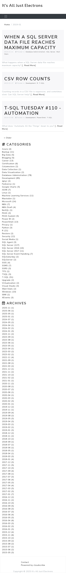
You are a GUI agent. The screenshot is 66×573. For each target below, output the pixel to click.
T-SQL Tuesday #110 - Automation (32, 110)
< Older (8, 137)
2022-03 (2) (8, 366)
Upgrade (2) (8, 280)
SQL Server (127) (10, 245)
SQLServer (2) (9, 259)
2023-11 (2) (8, 334)
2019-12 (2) (8, 407)
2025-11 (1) (8, 308)
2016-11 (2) (8, 500)
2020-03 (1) (8, 398)
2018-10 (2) (8, 439)
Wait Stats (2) (9, 289)
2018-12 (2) (8, 433)
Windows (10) (9, 291)
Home (7, 24)
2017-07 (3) (8, 476)
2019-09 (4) (8, 412)
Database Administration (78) (17, 175)
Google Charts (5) (11, 187)
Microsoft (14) (9, 201)
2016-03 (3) (8, 523)
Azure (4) (6, 149)
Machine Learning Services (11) (18, 195)
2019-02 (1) (8, 427)
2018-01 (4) (8, 459)
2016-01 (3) (8, 529)
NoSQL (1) (7, 210)
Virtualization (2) (10, 283)
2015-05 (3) (8, 552)
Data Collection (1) (11, 169)
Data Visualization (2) (13, 172)
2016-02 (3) (8, 526)
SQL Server (50, 52)
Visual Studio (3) (10, 286)
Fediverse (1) (8, 184)
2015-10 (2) (8, 538)
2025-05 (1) (8, 313)
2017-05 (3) (8, 482)
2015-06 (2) (8, 549)
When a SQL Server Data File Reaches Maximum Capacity (31, 42)
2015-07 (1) (8, 546)
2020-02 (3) (8, 401)
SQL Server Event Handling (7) (17, 254)
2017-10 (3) (8, 468)
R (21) (5, 230)
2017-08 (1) (8, 474)
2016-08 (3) (8, 509)
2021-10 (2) (8, 375)
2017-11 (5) (8, 465)
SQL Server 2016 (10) (13, 248)
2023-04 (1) (8, 348)
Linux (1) (6, 192)
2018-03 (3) (8, 456)
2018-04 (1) (8, 453)
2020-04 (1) (8, 395)
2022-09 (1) (8, 360)
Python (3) (7, 227)
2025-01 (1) (8, 316)
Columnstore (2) (10, 166)
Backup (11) (8, 152)
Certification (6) (10, 163)
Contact (25, 562)
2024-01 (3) (8, 331)
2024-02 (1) (8, 328)
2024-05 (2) (8, 322)
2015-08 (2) (8, 543)
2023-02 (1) (8, 354)
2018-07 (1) (8, 444)
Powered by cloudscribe (33, 565)
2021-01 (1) (8, 380)
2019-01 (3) (8, 430)
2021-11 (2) (8, 372)
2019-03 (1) (8, 424)
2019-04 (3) (8, 421)
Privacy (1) (7, 224)
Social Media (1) (10, 239)
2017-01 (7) (8, 494)
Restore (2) (7, 233)
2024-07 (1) (8, 319)
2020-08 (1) (8, 386)
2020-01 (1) (8, 404)
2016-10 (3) (8, 503)
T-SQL (41, 83)
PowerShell (41, 118)
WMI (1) (6, 294)
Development (31, 83)
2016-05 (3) (8, 517)
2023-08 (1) (8, 340)
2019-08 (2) (8, 415)
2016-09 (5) (8, 506)
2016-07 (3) (8, 511)
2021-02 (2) (8, 377)
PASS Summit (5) (10, 216)
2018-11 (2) (8, 436)
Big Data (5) (8, 155)
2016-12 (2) (8, 497)
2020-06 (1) (8, 392)
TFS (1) (5, 271)
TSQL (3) (6, 274)
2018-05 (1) (8, 450)
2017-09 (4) (8, 471)
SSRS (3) (6, 268)
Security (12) (8, 236)
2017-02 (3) (8, 491)
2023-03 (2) (8, 351)
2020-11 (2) (8, 383)
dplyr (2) (6, 181)
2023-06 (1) (8, 342)
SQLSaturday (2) (10, 256)
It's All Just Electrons (22, 5)
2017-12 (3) (8, 462)
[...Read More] (29, 65)
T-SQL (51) (7, 277)
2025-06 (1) (8, 310)
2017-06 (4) (8, 479)
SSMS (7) (6, 265)
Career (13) (7, 160)
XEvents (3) (8, 297)
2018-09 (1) (8, 442)
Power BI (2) (8, 219)
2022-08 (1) (8, 363)
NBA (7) (6, 204)
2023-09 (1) (8, 337)
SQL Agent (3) (9, 242)
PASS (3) (6, 213)
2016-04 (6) (8, 520)
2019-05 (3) (8, 418)
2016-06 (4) (8, 514)
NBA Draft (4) (9, 207)
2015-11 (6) (8, 535)
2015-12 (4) (8, 532)
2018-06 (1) (8, 447)
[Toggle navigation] (5, 16)
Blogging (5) (8, 157)
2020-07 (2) (8, 389)
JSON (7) (6, 190)
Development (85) (11, 178)
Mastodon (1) (8, 198)
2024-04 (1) (8, 325)
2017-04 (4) (8, 485)
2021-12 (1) (8, 369)
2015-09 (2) (8, 541)
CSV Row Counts (27, 79)
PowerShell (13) (10, 222)
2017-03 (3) (8, 488)
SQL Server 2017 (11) (13, 251)
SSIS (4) (6, 262)
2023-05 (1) (8, 345)
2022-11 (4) (8, 357)
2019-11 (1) (8, 409)
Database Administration (35, 52)
